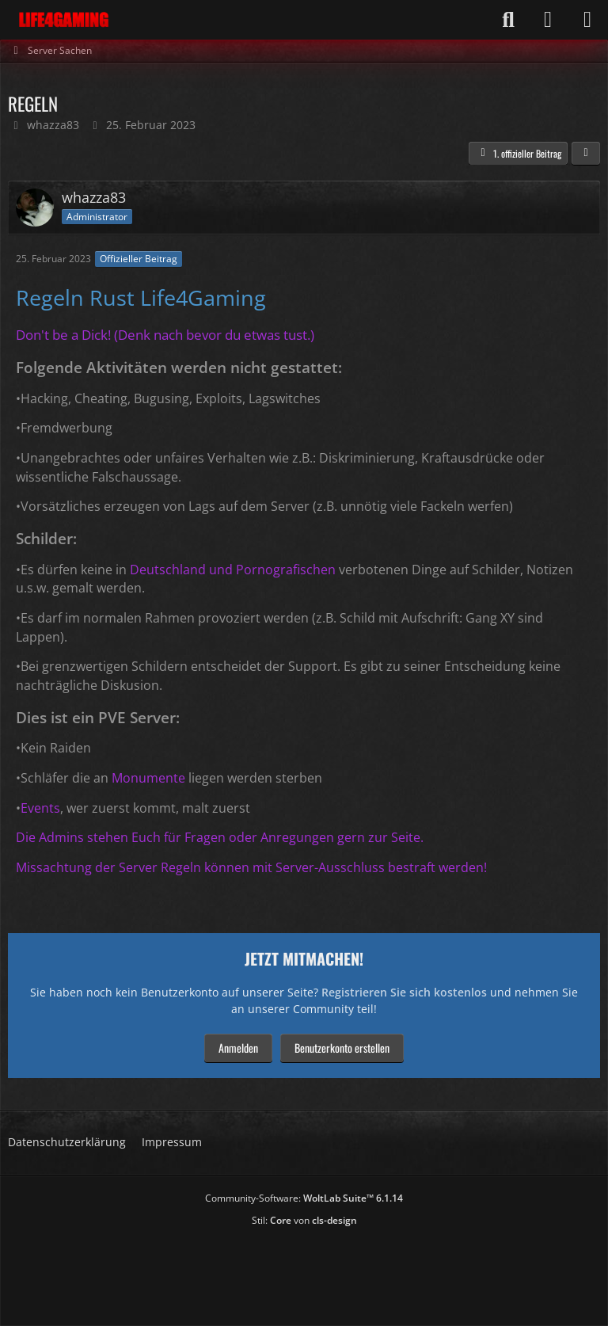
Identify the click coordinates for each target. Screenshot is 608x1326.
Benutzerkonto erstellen (342, 1047)
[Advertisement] (304, 1271)
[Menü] (587, 20)
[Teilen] (586, 154)
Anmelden (238, 1047)
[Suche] (508, 20)
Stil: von (304, 1220)
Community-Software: (304, 1198)
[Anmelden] (548, 20)
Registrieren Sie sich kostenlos (404, 992)
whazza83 (53, 124)
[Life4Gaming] (64, 20)
